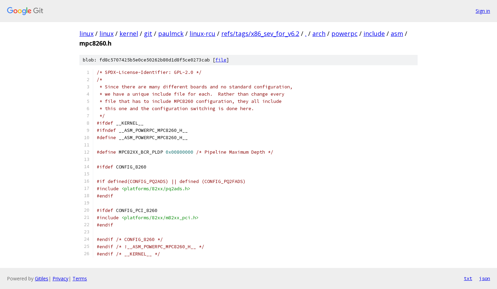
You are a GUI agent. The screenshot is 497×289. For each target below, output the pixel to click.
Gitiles (41, 278)
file (220, 60)
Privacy (60, 278)
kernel (128, 33)
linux (86, 33)
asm (397, 33)
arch (318, 33)
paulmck (171, 33)
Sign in (483, 11)
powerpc (344, 33)
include (374, 33)
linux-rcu (202, 33)
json (484, 278)
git (148, 33)
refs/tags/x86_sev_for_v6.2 (260, 33)
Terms (79, 278)
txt (468, 278)
